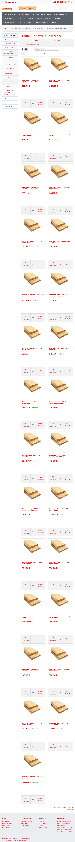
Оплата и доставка (41, 22)
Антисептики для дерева (26, 18)
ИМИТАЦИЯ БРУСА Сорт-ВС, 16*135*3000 (59, 670)
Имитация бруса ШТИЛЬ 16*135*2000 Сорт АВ (31, 670)
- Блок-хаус (9, 57)
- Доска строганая (8, 72)
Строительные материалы (42, 14)
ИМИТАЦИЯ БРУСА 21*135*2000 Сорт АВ (60, 348)
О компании (6, 821)
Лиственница (8, 106)
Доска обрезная (9, 43)
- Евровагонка (10, 61)
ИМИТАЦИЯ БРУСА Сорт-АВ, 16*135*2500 (32, 348)
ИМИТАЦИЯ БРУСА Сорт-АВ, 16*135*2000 (59, 563)
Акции (19, 22)
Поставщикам (7, 823)
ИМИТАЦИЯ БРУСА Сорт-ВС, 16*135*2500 (59, 616)
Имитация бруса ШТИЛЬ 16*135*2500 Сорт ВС (58, 456)
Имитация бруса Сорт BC (32, 44)
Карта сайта (43, 827)
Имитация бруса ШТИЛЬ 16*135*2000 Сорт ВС (31, 509)
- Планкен (8, 77)
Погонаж (7, 86)
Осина (6, 98)
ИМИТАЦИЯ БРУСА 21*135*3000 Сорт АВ (33, 777)
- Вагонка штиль (10, 64)
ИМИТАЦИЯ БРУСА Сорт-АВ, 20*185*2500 (32, 241)
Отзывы (23, 827)
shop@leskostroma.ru (64, 823)
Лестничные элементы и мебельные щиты (9, 92)
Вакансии (5, 825)
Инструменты (10, 22)
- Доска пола (9, 68)
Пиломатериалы (10, 14)
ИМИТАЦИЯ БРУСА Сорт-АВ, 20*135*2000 (59, 241)
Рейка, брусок (9, 47)
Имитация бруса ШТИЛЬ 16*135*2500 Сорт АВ (58, 295)
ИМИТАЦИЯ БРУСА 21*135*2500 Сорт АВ (33, 295)
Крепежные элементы (52, 18)
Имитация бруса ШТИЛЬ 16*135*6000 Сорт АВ (31, 81)
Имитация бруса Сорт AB (51, 41)
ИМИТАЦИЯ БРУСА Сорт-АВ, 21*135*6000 (59, 81)
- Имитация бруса (9, 82)
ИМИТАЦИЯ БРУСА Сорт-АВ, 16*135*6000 (59, 134)
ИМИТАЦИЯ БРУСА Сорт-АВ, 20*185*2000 (32, 723)
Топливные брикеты (60, 14)
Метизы (39, 18)
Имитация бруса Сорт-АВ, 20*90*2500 (31, 402)
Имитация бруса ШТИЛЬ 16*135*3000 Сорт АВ (31, 188)
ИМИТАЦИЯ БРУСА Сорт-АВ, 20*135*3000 (32, 134)
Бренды (41, 821)
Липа (6, 102)
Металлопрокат (24, 14)
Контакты (54, 22)
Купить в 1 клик (40, 103)
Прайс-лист (28, 22)
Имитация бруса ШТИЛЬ (32, 41)
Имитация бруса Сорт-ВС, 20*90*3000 (58, 509)
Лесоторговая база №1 (22, 838)
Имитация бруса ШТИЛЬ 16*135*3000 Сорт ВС (58, 402)
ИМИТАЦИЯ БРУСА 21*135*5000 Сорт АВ (33, 456)
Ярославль (9, 2)
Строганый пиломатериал (34, 28)
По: (23, 53)
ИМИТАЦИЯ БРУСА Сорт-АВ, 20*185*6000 (32, 616)
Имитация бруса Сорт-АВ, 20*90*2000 (58, 723)
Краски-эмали (10, 18)
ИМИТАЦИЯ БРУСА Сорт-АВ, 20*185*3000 (32, 563)
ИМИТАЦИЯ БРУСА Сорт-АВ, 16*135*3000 (59, 188)
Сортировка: (39, 49)
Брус (6, 39)
